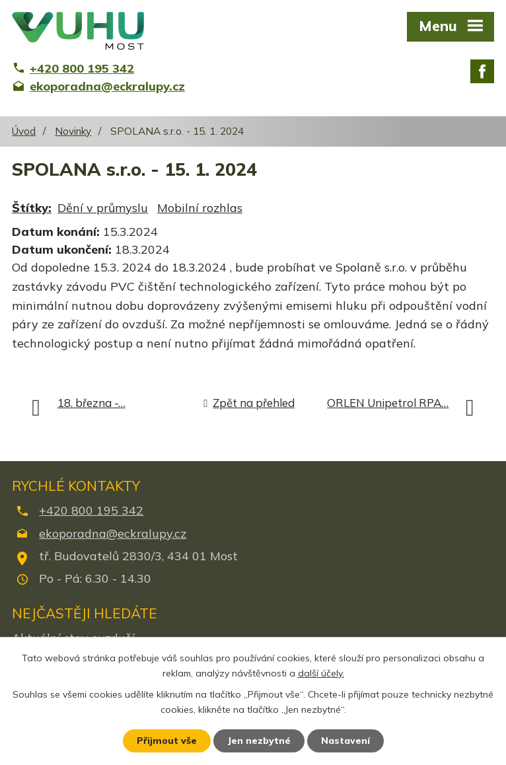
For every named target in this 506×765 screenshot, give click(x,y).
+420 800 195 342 (91, 510)
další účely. (321, 673)
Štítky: (32, 207)
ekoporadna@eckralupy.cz (112, 533)
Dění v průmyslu (102, 207)
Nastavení (345, 741)
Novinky (73, 131)
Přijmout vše (167, 741)
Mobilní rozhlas (199, 207)
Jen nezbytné (259, 741)
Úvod (24, 131)
